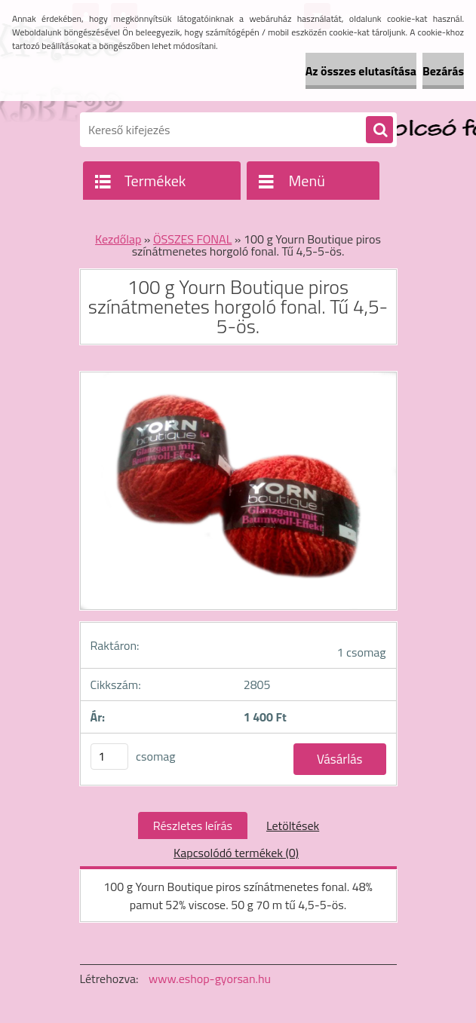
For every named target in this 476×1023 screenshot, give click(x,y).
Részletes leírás (192, 825)
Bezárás (443, 71)
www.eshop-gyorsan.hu (210, 978)
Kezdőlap (118, 239)
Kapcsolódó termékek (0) (236, 853)
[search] (379, 130)
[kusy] (109, 756)
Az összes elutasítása (361, 71)
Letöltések (292, 825)
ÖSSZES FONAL (192, 239)
